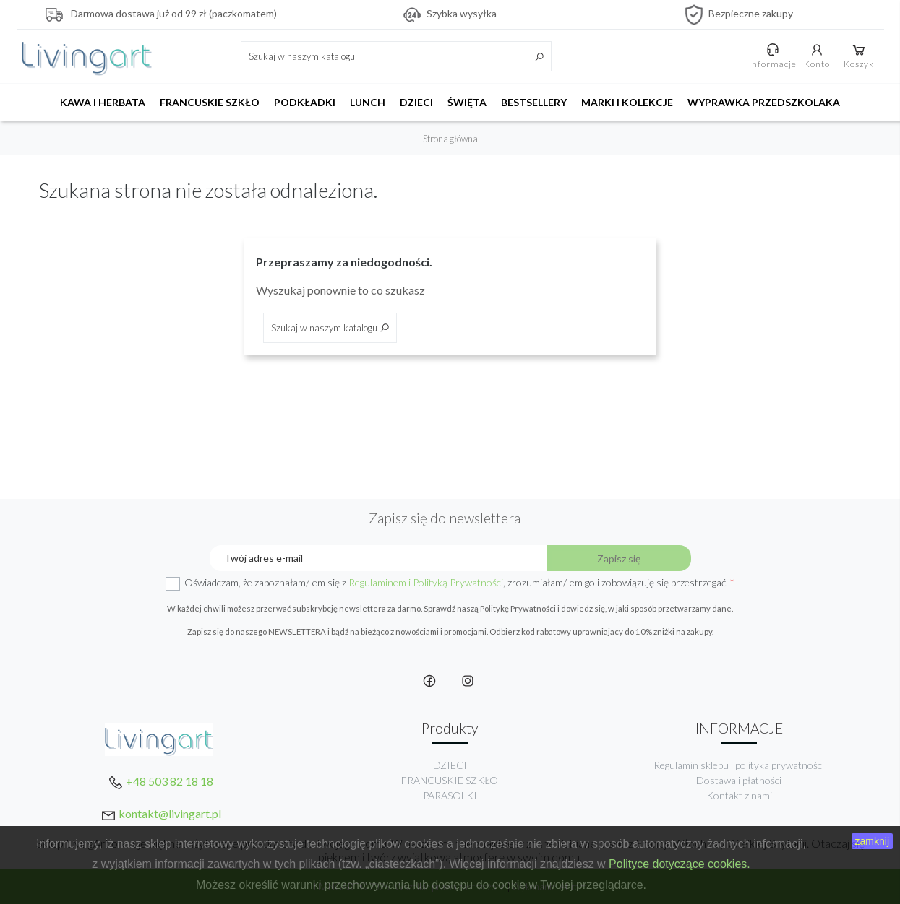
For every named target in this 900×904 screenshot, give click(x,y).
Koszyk (859, 55)
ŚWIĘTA (467, 102)
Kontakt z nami (739, 795)
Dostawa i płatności (738, 780)
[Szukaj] (396, 56)
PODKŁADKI (304, 102)
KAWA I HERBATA (102, 102)
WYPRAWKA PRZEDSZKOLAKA (763, 102)
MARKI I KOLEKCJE (627, 102)
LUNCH (367, 102)
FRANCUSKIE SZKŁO (210, 102)
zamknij (872, 841)
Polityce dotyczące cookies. (679, 864)
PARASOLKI (450, 795)
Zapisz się (618, 558)
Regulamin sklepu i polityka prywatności (738, 765)
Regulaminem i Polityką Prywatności (425, 582)
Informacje (773, 55)
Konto (817, 55)
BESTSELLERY (534, 102)
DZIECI (416, 102)
